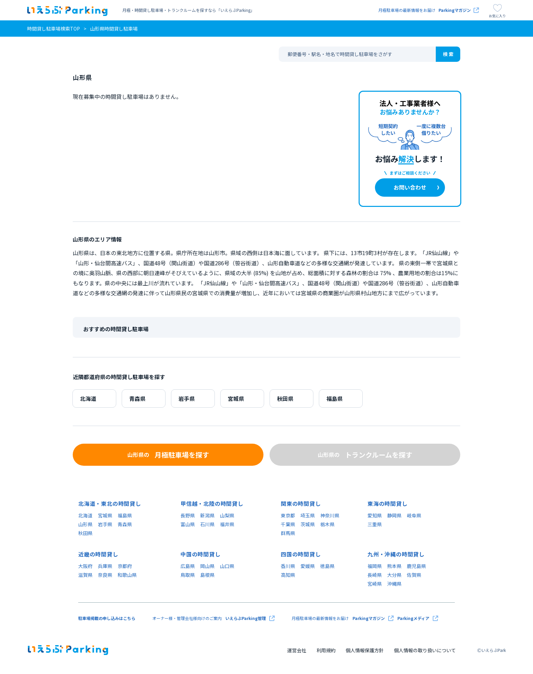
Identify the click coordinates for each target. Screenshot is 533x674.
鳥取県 (187, 574)
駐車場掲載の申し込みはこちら (106, 618)
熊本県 (394, 566)
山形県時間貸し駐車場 (114, 28)
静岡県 (394, 515)
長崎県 (374, 574)
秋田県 (285, 398)
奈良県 (105, 574)
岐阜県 (414, 515)
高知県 (288, 574)
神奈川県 (329, 515)
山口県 (227, 566)
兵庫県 (105, 566)
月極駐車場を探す (168, 455)
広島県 (187, 566)
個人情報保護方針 (365, 650)
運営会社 (296, 650)
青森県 (137, 398)
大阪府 (85, 566)
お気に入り (497, 11)
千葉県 (288, 524)
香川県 (288, 566)
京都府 (125, 566)
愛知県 (374, 515)
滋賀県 (85, 574)
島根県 (207, 574)
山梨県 (227, 515)
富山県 (187, 524)
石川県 (207, 524)
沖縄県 (394, 583)
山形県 (85, 524)
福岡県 (374, 566)
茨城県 (307, 524)
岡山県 (207, 566)
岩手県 (186, 398)
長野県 (187, 515)
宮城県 (236, 398)
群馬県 (288, 533)
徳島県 (327, 566)
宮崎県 (374, 583)
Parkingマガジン (373, 618)
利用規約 (326, 650)
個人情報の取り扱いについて (425, 650)
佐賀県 (414, 574)
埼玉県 (307, 515)
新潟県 (207, 515)
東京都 (288, 515)
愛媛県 (307, 566)
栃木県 (327, 524)
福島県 (334, 398)
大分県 (394, 574)
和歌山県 (127, 574)
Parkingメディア (417, 618)
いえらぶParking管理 (250, 618)
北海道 (88, 398)
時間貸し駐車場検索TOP (53, 28)
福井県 (227, 524)
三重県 (374, 524)
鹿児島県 (416, 566)
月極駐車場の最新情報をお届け (428, 10)
